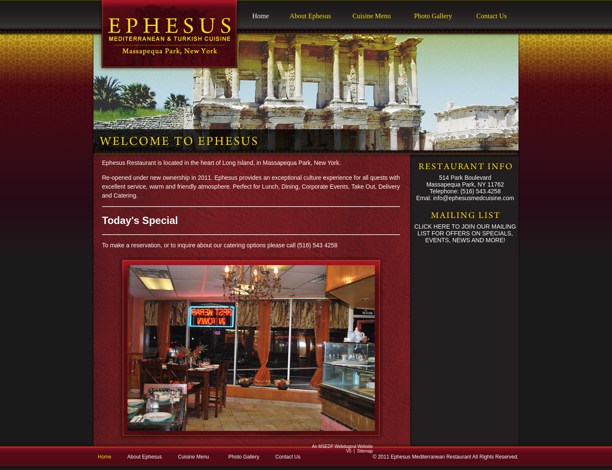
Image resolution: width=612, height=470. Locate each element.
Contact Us (491, 16)
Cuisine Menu (371, 16)
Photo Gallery (433, 16)
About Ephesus (310, 16)
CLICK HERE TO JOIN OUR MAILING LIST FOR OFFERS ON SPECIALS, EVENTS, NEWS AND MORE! (465, 233)
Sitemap (365, 451)
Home (260, 16)
